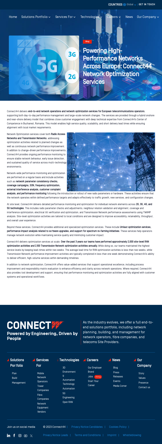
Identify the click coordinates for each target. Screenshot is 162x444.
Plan (14, 373)
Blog (115, 368)
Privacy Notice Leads (56, 435)
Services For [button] (64, 17)
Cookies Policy (118, 427)
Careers (90, 360)
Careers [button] (112, 17)
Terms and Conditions (88, 435)
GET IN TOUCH (147, 4)
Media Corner (120, 386)
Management (19, 383)
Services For (40, 362)
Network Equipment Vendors (42, 408)
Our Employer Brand (95, 370)
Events (116, 381)
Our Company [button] (146, 17)
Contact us (144, 387)
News (129, 17)
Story (141, 373)
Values (142, 378)
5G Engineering (69, 395)
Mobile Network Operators (42, 377)
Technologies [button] (89, 17)
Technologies (68, 360)
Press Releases (118, 375)
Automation (69, 389)
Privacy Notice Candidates (87, 427)
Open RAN (68, 402)
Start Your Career (93, 383)
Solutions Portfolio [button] (34, 17)
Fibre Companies (43, 397)
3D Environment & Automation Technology (69, 376)
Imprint (112, 435)
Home (13, 17)
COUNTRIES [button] (120, 5)
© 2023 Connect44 (54, 427)
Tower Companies (43, 388)
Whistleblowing (132, 435)
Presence (143, 383)
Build (14, 378)
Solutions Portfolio (15, 362)
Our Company (142, 362)
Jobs (95, 377)
